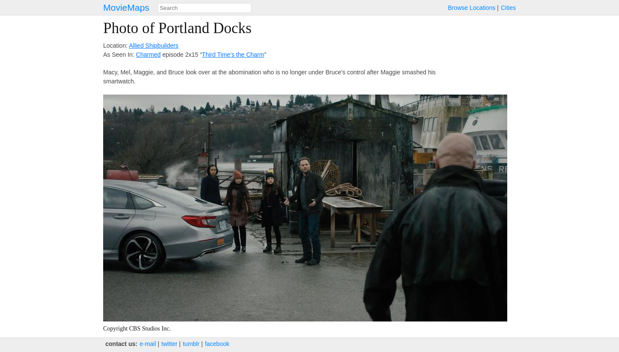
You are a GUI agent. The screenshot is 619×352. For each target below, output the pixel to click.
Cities (508, 7)
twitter (169, 343)
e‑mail (148, 343)
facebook (217, 343)
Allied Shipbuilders (153, 45)
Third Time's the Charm (233, 54)
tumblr (191, 343)
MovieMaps (126, 7)
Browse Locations (472, 7)
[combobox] (204, 8)
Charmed (148, 54)
